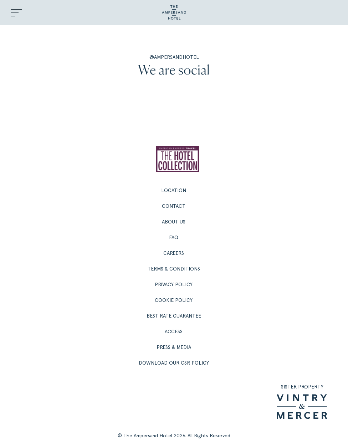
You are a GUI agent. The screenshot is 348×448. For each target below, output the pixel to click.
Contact (173, 206)
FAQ (173, 237)
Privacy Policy (174, 284)
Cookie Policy (174, 300)
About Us (173, 222)
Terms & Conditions (174, 269)
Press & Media (174, 347)
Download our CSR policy (174, 363)
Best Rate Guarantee (174, 316)
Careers (173, 253)
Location (173, 190)
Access (174, 331)
